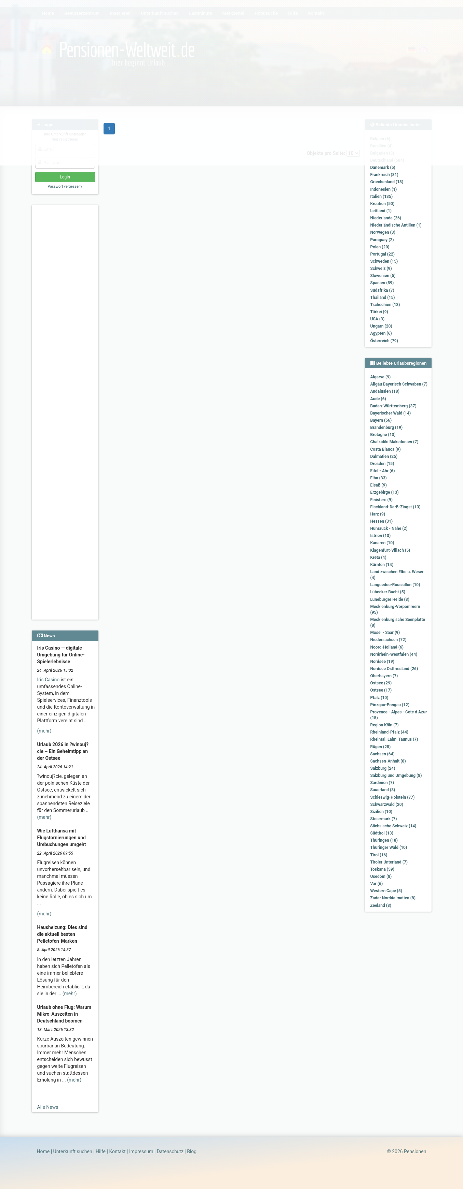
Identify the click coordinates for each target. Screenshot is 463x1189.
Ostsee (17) (381, 690)
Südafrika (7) (382, 290)
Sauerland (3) (382, 789)
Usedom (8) (381, 876)
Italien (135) (381, 196)
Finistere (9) (381, 499)
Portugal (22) (382, 254)
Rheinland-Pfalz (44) (389, 732)
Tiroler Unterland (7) (389, 862)
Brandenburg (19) (386, 427)
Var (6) (376, 883)
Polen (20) (380, 247)
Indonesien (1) (383, 189)
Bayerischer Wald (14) (390, 413)
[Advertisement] (66, 310)
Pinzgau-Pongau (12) (390, 704)
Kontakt (117, 1151)
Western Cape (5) (386, 890)
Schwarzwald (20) (386, 804)
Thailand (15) (382, 297)
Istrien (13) (380, 535)
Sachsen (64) (382, 754)
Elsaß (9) (378, 485)
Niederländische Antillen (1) (396, 225)
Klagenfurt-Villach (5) (390, 550)
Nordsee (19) (382, 661)
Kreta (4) (378, 557)
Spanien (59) (382, 282)
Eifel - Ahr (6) (382, 470)
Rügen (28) (380, 746)
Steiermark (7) (383, 818)
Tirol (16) (378, 855)
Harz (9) (377, 514)
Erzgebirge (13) (384, 492)
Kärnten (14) (382, 564)
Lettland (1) (381, 210)
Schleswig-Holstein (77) (392, 797)
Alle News (47, 1107)
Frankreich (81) (384, 174)
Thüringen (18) (384, 840)
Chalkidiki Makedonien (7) (394, 441)
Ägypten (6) (381, 333)
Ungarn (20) (381, 326)
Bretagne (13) (383, 434)
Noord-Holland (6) (387, 647)
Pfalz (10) (379, 697)
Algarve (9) (380, 377)
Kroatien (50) (382, 203)
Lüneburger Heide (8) (389, 599)
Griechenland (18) (387, 181)
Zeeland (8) (380, 905)
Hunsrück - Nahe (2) (389, 528)
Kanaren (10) (382, 542)
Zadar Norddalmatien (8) (393, 898)
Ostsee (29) (381, 683)
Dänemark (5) (382, 167)
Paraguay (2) (382, 239)
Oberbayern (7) (384, 675)
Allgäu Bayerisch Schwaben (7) (398, 384)
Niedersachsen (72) (388, 639)
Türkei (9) (379, 311)
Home (43, 1151)
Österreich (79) (384, 340)
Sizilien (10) (381, 811)
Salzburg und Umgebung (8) (396, 775)
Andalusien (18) (384, 391)
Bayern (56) (381, 420)
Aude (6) (378, 398)
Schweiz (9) (381, 268)
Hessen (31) (381, 521)
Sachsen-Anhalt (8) (388, 761)
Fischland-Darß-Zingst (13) (395, 507)
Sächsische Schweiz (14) (393, 826)
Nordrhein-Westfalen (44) (394, 654)
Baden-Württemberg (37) (393, 406)
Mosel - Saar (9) (385, 632)
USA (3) (377, 319)
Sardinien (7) (382, 782)
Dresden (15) (382, 463)
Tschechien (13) (385, 304)
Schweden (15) (384, 261)
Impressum (141, 1151)
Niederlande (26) (385, 218)
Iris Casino (48, 679)
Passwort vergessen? (64, 186)
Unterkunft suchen (72, 1151)
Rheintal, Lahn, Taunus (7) (394, 739)
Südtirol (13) (381, 833)
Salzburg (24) (382, 768)
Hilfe (101, 1151)
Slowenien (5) (383, 275)
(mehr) (44, 731)
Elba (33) (378, 478)
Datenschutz (170, 1151)
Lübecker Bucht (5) (387, 592)
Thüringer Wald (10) (388, 847)
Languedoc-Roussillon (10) (395, 584)
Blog (191, 1151)
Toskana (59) (382, 869)
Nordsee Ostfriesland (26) (394, 668)
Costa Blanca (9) (385, 449)
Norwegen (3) (382, 232)
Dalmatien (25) (384, 456)
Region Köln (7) (384, 725)
